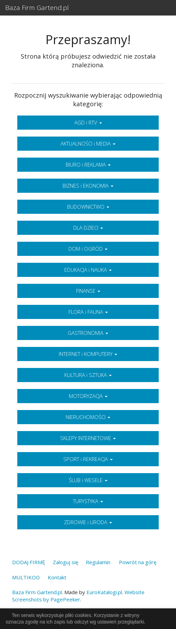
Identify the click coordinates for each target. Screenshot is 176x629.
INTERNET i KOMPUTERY (88, 353)
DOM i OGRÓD (88, 248)
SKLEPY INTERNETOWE (88, 438)
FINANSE (88, 290)
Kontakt (57, 577)
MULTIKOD (26, 577)
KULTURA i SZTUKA (88, 374)
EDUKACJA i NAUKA (88, 269)
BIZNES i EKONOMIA (88, 185)
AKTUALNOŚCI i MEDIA (88, 143)
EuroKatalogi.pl (104, 592)
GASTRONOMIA (88, 332)
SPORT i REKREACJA (88, 459)
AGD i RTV (88, 122)
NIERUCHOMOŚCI (88, 416)
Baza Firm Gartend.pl (37, 7)
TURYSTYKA (88, 501)
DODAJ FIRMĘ (28, 562)
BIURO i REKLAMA (88, 164)
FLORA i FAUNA (88, 311)
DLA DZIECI (88, 227)
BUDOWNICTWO (88, 206)
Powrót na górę (137, 562)
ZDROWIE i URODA (88, 522)
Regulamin (98, 562)
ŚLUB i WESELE (88, 480)
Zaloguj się (65, 562)
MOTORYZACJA (88, 395)
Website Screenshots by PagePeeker (78, 596)
